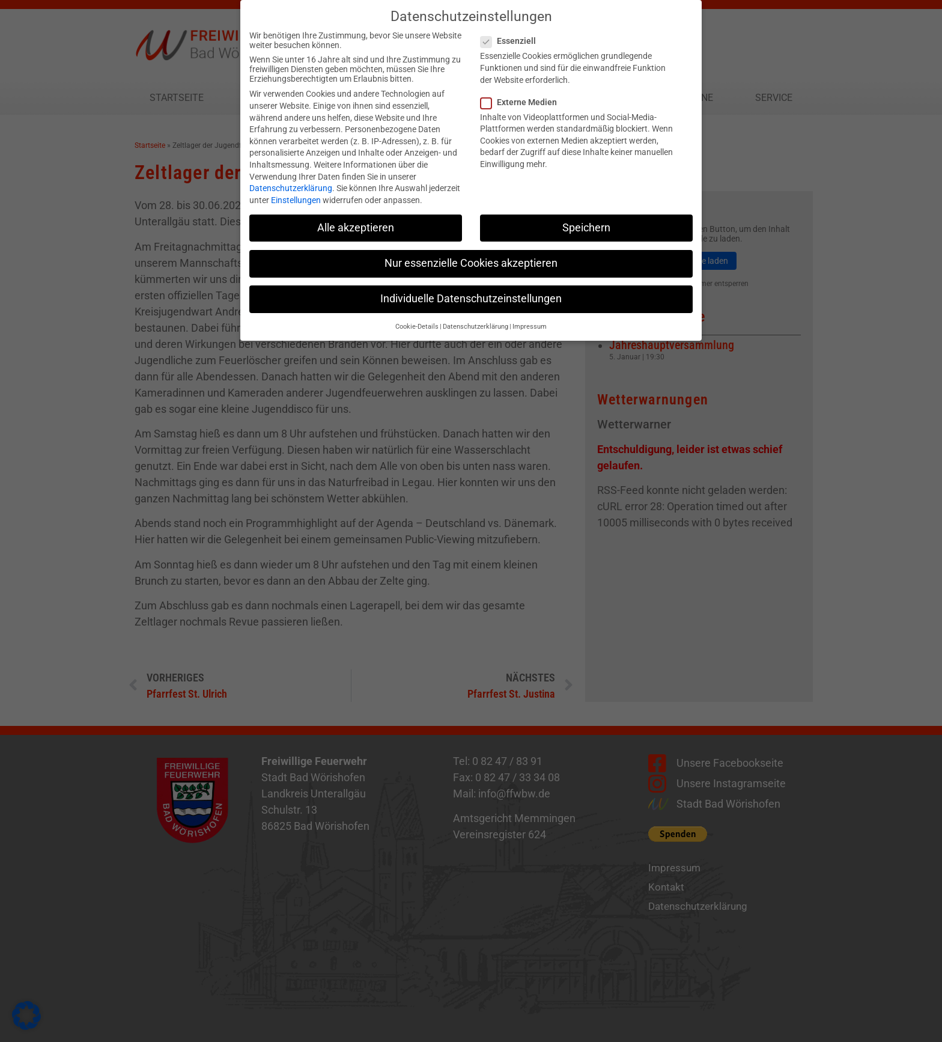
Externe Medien (522, 94)
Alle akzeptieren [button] (355, 219)
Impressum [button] (529, 318)
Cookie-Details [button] (417, 318)
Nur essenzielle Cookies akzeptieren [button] (471, 255)
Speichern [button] (586, 219)
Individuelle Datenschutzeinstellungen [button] (471, 290)
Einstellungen (296, 192)
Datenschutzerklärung (290, 179)
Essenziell (512, 33)
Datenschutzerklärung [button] (475, 318)
